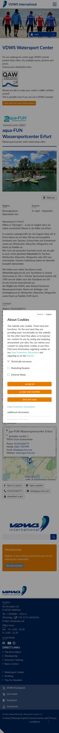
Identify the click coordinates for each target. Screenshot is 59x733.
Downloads (10, 706)
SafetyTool (9, 700)
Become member (14, 565)
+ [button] (7, 430)
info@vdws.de (17, 621)
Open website (34, 485)
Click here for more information (19, 103)
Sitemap (15, 718)
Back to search (13, 485)
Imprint (24, 718)
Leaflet (27, 479)
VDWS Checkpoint (13, 688)
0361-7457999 (16, 312)
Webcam (49, 197)
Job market (9, 694)
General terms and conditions (38, 720)
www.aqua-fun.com (12, 325)
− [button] (7, 435)
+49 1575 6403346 (26, 617)
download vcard (13, 496)
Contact (6, 718)
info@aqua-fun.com (12, 318)
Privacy (53, 718)
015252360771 (18, 308)
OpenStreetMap (40, 479)
